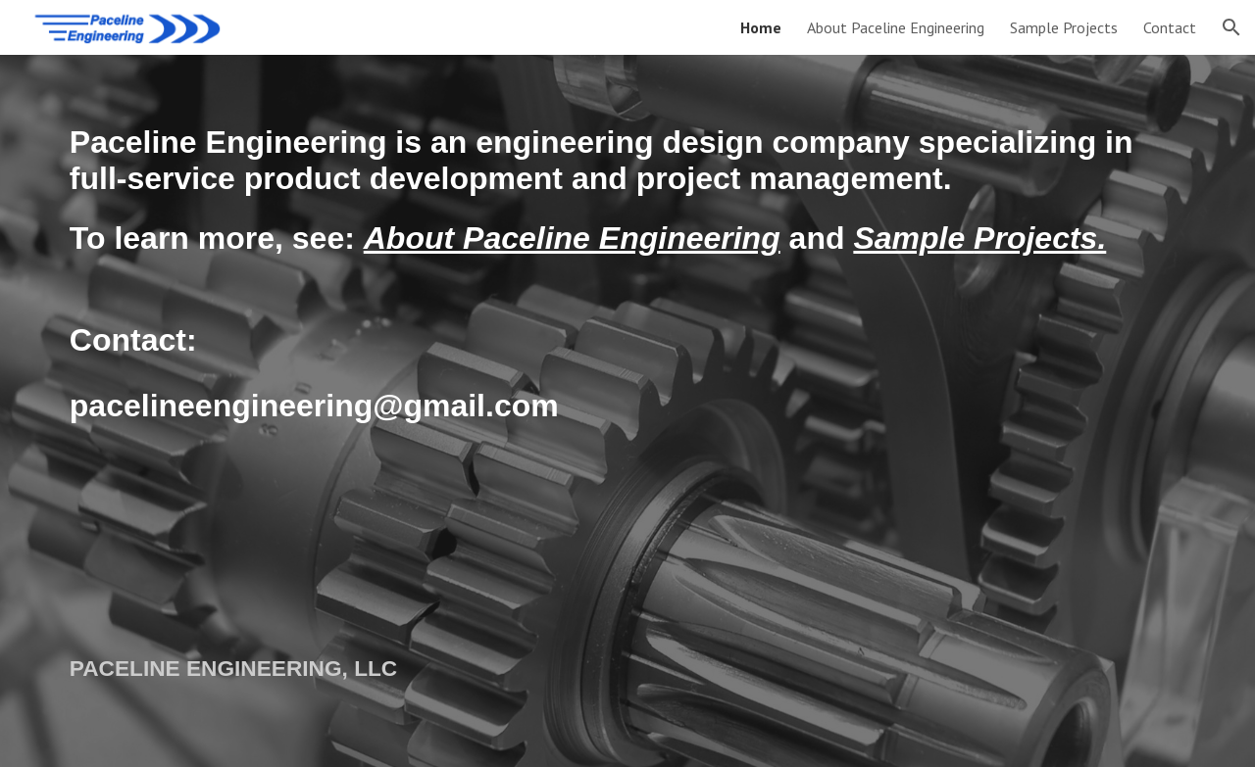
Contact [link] (1169, 27)
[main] (627, 334)
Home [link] (760, 27)
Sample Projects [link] (1064, 27)
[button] (1231, 27)
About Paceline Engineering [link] (895, 27)
